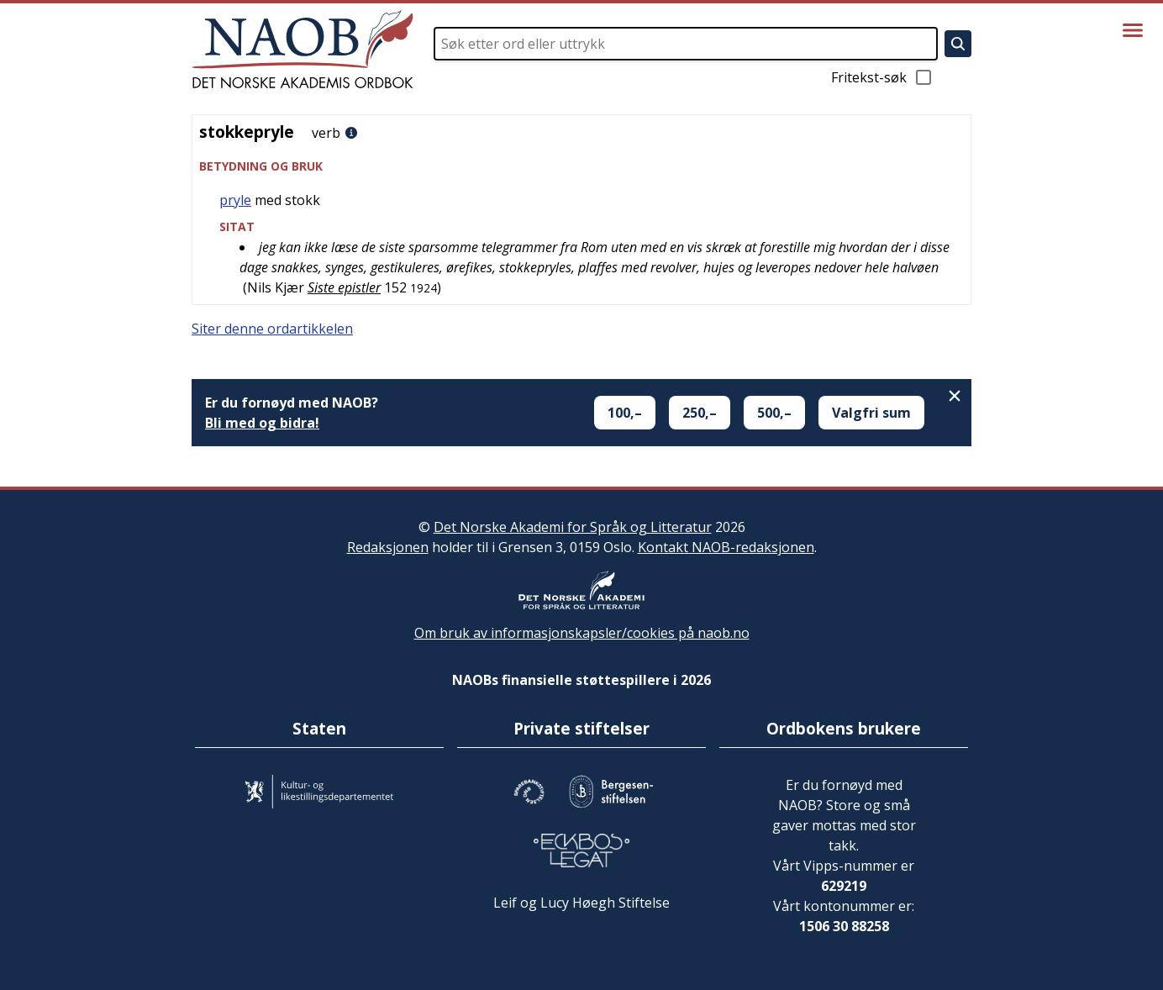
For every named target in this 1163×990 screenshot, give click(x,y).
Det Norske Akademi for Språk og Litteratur (573, 527)
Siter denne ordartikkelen (272, 328)
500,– (774, 412)
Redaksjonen (388, 547)
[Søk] (958, 43)
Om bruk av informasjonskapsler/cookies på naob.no (582, 633)
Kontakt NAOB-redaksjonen (726, 547)
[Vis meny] (1132, 30)
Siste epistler (344, 287)
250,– (699, 412)
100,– (625, 412)
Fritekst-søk (882, 77)
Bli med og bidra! (262, 422)
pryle (235, 200)
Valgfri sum (871, 412)
